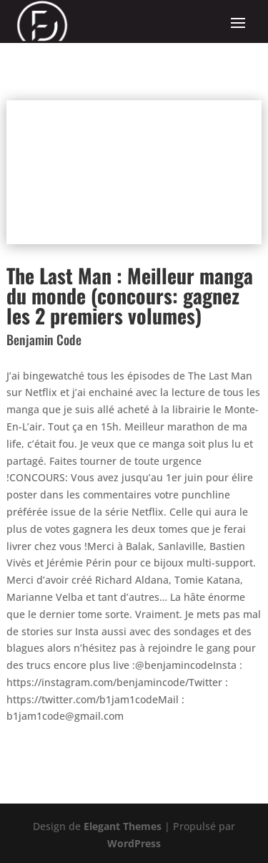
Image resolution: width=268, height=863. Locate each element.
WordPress (134, 843)
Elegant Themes (123, 826)
